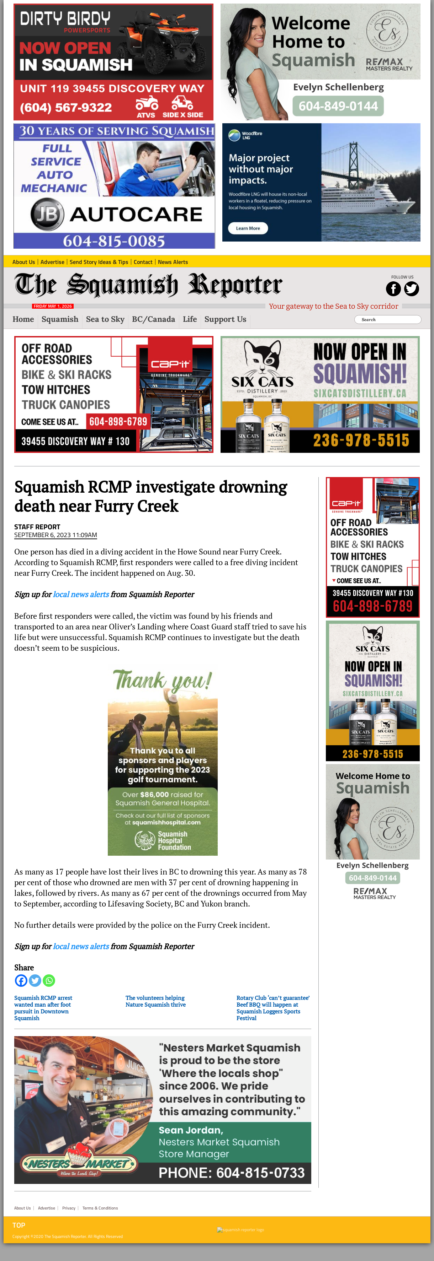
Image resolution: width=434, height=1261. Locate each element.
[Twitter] (35, 980)
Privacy (68, 1208)
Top (18, 1225)
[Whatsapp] (49, 980)
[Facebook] (21, 980)
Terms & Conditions (100, 1208)
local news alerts (80, 594)
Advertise (46, 1208)
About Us (22, 1208)
